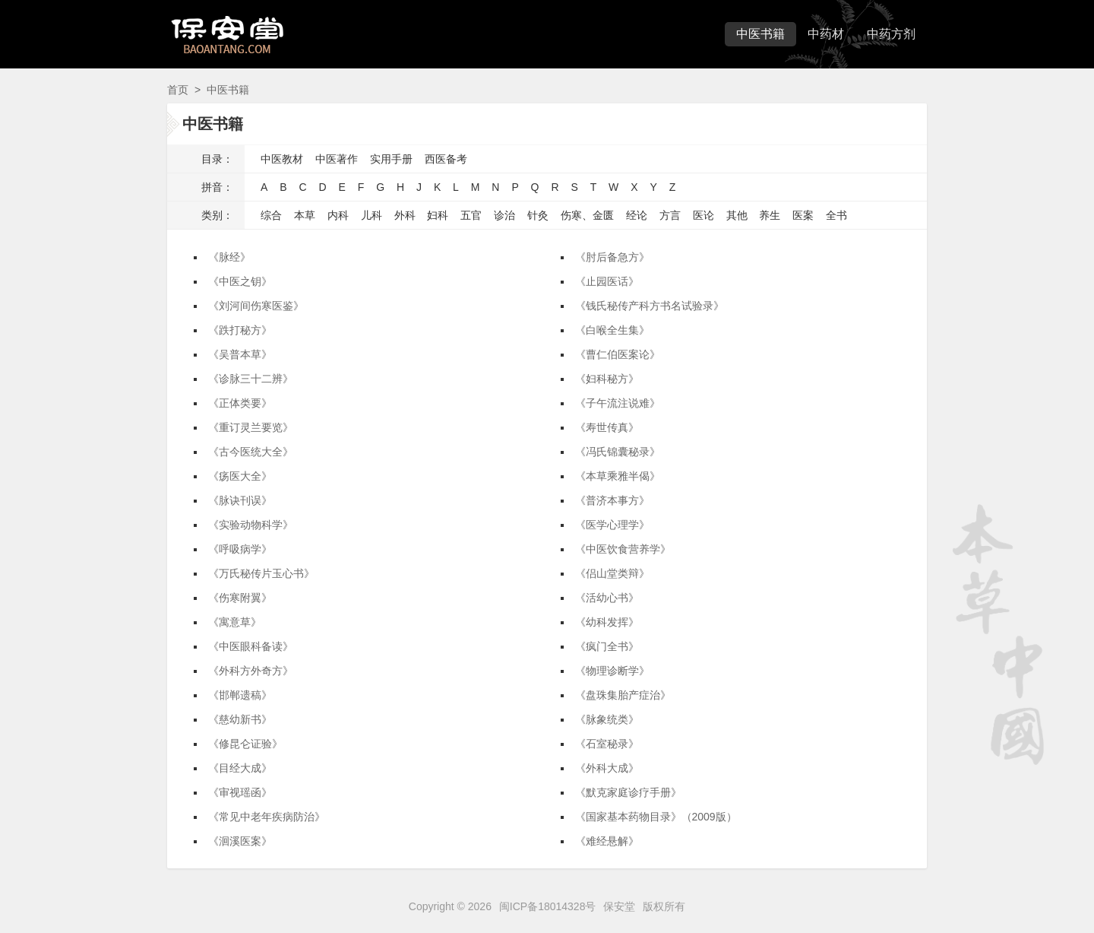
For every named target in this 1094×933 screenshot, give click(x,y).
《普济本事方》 (612, 500)
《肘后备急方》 (612, 257)
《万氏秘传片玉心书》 (261, 573)
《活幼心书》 (607, 598)
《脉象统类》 (607, 719)
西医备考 (446, 159)
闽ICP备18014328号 (547, 906)
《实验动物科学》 (250, 525)
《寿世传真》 (607, 427)
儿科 (371, 215)
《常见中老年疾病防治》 (266, 817)
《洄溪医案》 (240, 841)
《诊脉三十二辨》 (250, 379)
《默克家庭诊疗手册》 (628, 792)
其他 (737, 215)
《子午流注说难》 (617, 403)
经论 (636, 215)
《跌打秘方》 (240, 330)
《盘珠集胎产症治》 (623, 695)
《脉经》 (229, 257)
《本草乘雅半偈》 (617, 476)
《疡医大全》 (240, 476)
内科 (338, 215)
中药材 (826, 33)
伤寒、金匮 (587, 215)
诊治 (504, 215)
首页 (177, 90)
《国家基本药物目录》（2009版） (656, 817)
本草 (304, 215)
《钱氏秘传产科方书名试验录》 (649, 306)
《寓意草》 (234, 622)
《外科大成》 (607, 768)
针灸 (538, 215)
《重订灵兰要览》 (250, 427)
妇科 (437, 215)
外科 (405, 215)
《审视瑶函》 (240, 792)
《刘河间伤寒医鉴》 (256, 306)
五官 (471, 215)
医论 (703, 215)
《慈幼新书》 (240, 719)
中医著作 (336, 159)
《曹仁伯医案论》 (617, 354)
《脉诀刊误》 (240, 500)
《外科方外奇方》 (250, 671)
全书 (836, 215)
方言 (670, 215)
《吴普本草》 (240, 354)
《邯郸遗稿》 (240, 695)
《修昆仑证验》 (245, 744)
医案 (803, 215)
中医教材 (282, 159)
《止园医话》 (607, 281)
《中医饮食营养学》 (623, 549)
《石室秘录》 (607, 744)
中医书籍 (760, 33)
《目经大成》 (240, 768)
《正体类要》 (240, 403)
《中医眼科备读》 (250, 646)
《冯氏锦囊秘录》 (617, 452)
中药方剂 (891, 33)
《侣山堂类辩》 (612, 573)
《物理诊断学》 (612, 671)
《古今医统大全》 (250, 452)
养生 (769, 215)
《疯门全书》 (607, 646)
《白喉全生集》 (612, 330)
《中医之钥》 (240, 281)
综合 (271, 215)
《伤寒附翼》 (240, 598)
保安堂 (619, 906)
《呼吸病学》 (240, 549)
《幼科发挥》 (607, 622)
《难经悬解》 (607, 841)
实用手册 (391, 159)
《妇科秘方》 (607, 379)
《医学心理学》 (612, 525)
